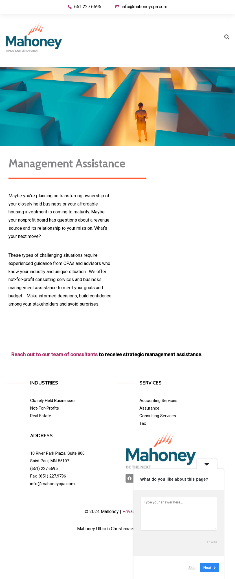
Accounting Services (158, 400)
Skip (192, 567)
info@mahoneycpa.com (52, 483)
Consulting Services (157, 415)
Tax (142, 423)
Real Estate (40, 415)
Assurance (149, 408)
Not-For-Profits (44, 408)
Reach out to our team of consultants (54, 354)
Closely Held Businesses (53, 400)
